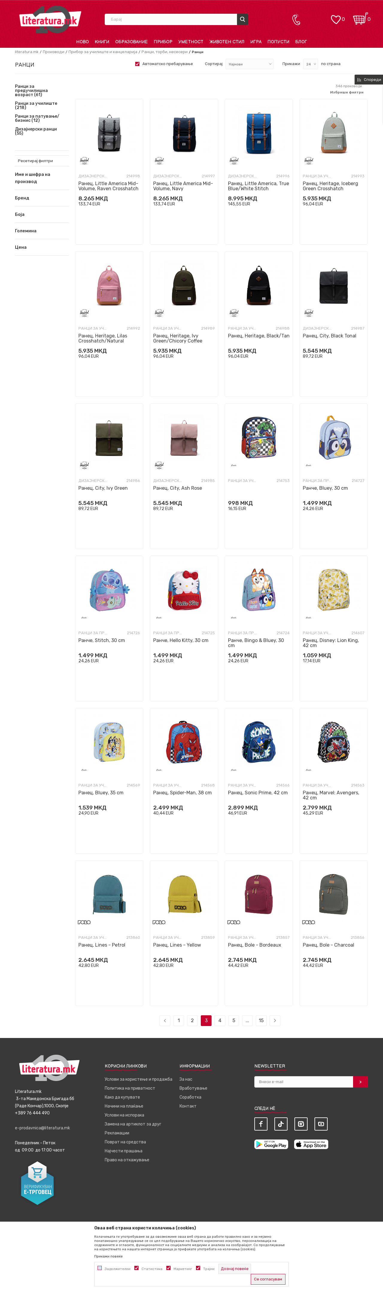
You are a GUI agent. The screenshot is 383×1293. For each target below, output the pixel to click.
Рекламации (117, 1133)
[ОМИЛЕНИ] (335, 16)
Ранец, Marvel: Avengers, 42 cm (331, 795)
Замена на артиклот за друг (133, 1124)
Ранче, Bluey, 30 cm (325, 488)
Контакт (188, 1106)
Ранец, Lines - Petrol (101, 945)
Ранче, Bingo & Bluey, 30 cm (256, 643)
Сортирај (214, 64)
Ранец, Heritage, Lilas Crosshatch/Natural (102, 338)
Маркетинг (183, 1269)
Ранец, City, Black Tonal (329, 335)
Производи (53, 52)
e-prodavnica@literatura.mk (42, 1128)
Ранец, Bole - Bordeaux (254, 945)
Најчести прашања (123, 1151)
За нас (186, 1079)
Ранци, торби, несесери (165, 52)
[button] (42, 198)
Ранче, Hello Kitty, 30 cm (181, 640)
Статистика (152, 1269)
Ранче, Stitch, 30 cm (101, 640)
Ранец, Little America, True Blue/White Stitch (258, 186)
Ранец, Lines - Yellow (177, 945)
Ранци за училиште (36, 106)
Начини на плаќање (124, 1106)
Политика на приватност (130, 1088)
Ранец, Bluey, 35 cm (101, 792)
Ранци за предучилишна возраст (31, 91)
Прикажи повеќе (108, 1256)
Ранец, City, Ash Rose (177, 488)
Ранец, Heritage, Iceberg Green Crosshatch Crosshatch (330, 188)
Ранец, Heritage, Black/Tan (259, 335)
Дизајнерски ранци (36, 131)
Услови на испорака (124, 1115)
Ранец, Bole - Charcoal (328, 945)
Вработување (193, 1088)
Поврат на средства (125, 1142)
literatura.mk (27, 52)
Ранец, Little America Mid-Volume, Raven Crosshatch (108, 186)
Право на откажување (127, 1160)
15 (261, 1020)
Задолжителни (117, 1269)
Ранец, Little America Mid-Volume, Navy (183, 186)
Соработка (190, 1097)
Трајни (209, 1269)
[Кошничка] (360, 16)
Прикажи (291, 64)
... (247, 1020)
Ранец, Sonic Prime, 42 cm (258, 792)
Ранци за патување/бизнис (37, 118)
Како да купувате (122, 1097)
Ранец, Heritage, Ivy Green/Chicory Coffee (177, 338)
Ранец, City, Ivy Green (103, 488)
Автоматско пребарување (167, 64)
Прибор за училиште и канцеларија (103, 52)
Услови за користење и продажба (138, 1079)
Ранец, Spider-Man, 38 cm (182, 792)
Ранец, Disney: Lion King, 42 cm (331, 643)
